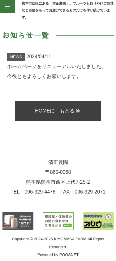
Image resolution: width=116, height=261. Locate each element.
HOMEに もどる (57, 110)
